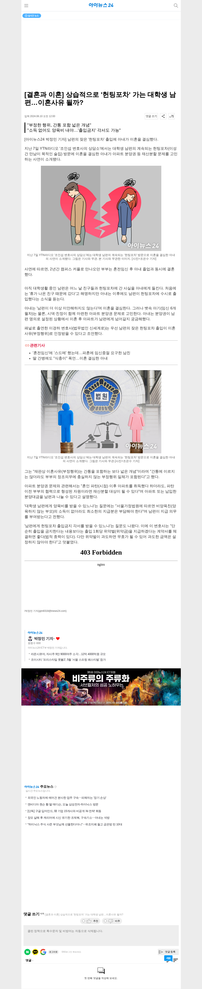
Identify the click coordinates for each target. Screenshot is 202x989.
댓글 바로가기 (168, 958)
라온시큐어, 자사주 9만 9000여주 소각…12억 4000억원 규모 (68, 654)
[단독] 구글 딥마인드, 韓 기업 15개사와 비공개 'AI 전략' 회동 (64, 811)
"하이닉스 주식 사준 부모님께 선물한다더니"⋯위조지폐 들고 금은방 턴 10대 (75, 824)
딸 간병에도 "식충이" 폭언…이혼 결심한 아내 (70, 358)
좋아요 (57, 638)
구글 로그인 (43, 952)
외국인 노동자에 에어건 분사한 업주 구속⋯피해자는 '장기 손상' (67, 797)
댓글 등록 (170, 951)
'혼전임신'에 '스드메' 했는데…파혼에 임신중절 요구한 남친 (82, 353)
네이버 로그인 (27, 952)
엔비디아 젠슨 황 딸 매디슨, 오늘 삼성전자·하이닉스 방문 (63, 804)
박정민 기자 (43, 639)
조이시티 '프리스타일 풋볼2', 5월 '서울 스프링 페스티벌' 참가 (68, 659)
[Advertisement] (101, 745)
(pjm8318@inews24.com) (52, 610)
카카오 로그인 (35, 952)
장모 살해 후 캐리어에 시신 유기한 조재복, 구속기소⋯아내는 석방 (69, 817)
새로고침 (55, 787)
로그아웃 (53, 952)
